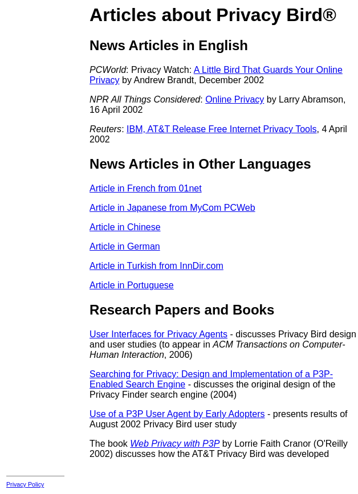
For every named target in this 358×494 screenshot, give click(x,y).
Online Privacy (234, 99)
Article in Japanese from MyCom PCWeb (172, 208)
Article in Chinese (125, 227)
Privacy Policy (25, 484)
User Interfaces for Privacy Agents (158, 334)
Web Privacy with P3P (174, 443)
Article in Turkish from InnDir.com (156, 266)
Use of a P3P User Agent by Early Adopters (177, 414)
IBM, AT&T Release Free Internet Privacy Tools (221, 129)
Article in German (125, 246)
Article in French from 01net (146, 188)
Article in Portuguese (132, 285)
